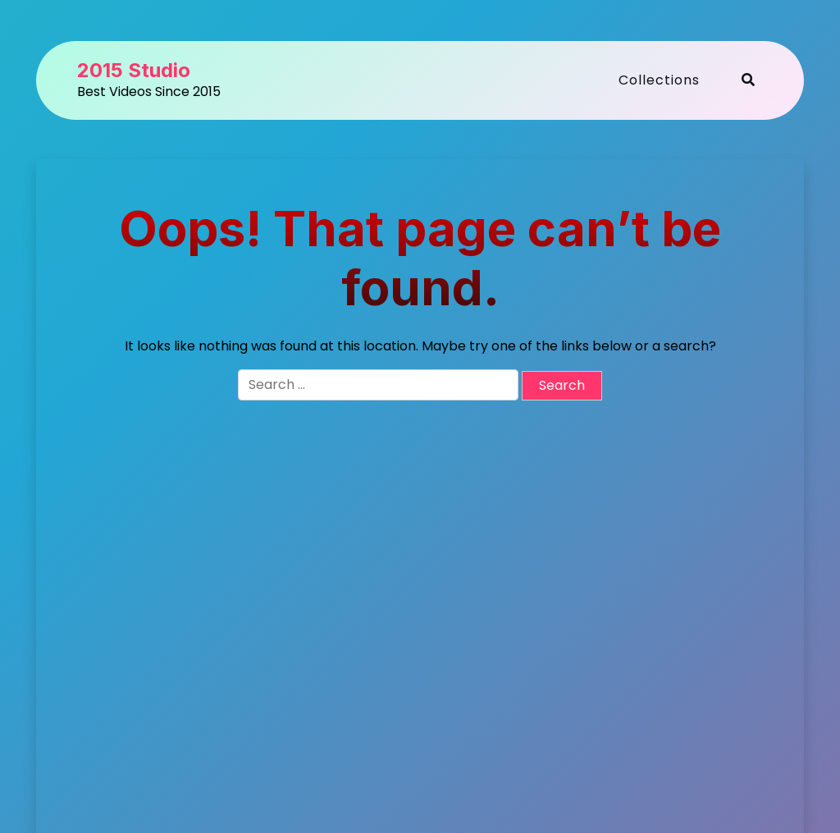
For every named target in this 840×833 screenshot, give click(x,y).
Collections (659, 80)
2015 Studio (133, 70)
